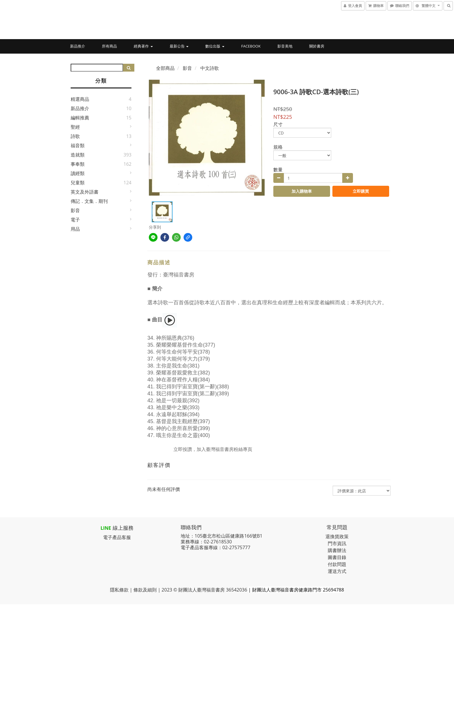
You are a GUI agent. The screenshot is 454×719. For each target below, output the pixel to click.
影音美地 (284, 46)
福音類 (78, 145)
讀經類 (78, 173)
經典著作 (143, 46)
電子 (75, 219)
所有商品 (109, 46)
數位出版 (214, 46)
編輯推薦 (80, 117)
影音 (75, 210)
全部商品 (165, 68)
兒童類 (78, 182)
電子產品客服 (117, 537)
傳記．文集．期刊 (89, 201)
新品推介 (77, 46)
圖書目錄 (337, 557)
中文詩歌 (209, 68)
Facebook (251, 46)
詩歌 (75, 136)
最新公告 (179, 46)
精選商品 (80, 99)
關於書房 (316, 46)
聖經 (75, 127)
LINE (105, 528)
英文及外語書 (84, 192)
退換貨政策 (337, 536)
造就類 (78, 155)
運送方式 (337, 571)
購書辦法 (337, 550)
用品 (75, 229)
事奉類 (78, 164)
